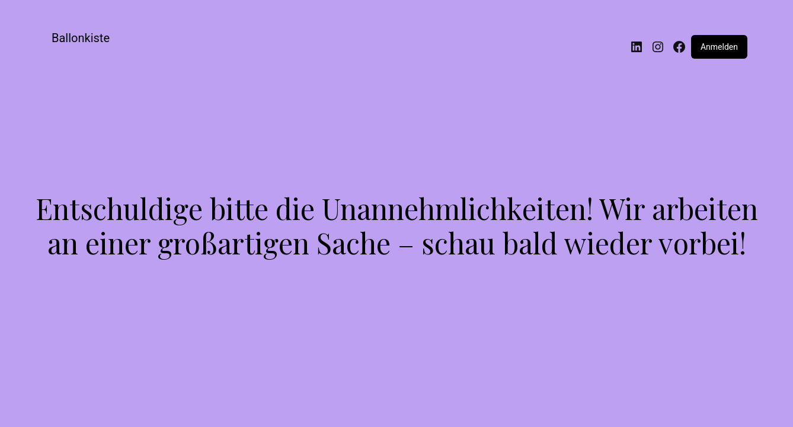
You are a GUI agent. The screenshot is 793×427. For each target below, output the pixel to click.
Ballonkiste (81, 38)
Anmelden (719, 47)
